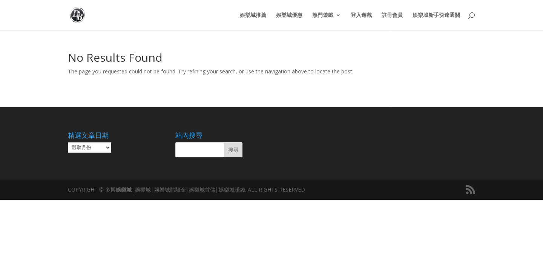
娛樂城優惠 (289, 15)
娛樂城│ (125, 189)
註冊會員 (392, 15)
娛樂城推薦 (253, 15)
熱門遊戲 (322, 15)
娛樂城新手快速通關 (436, 15)
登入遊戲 (361, 15)
